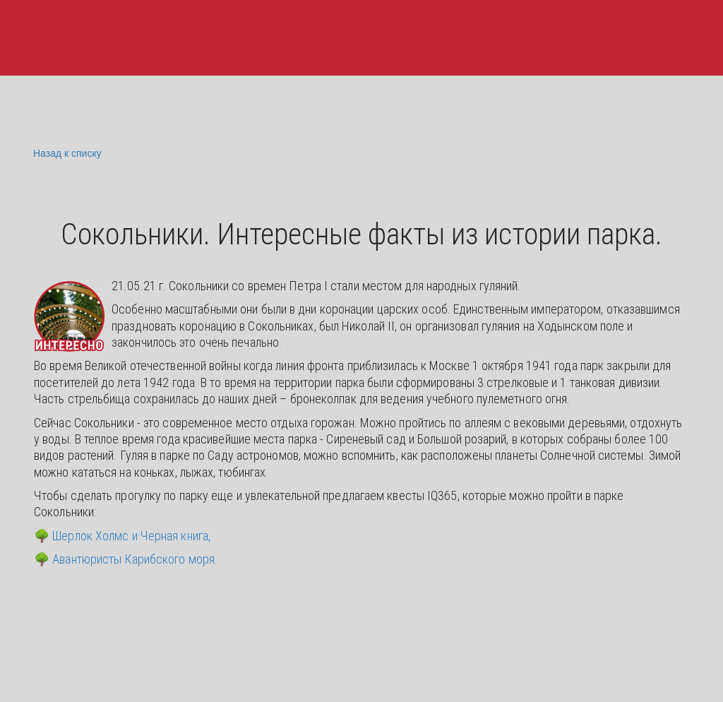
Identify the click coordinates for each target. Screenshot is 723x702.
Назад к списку (66, 154)
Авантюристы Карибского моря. (134, 559)
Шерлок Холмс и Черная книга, (131, 535)
